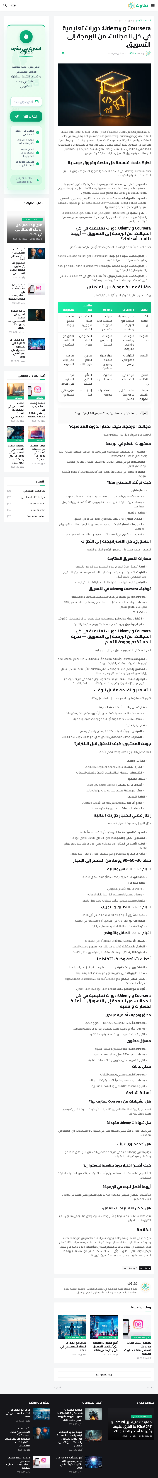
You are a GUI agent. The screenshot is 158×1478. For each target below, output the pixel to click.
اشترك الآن (26, 117)
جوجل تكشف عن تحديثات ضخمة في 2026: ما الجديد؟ (37, 453)
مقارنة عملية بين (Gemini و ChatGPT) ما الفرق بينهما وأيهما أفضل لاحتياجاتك (69, 1415)
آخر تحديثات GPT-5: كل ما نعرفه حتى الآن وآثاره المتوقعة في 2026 (69, 1463)
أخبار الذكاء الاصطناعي (26, 492)
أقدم (58, 1387)
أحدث (149, 1387)
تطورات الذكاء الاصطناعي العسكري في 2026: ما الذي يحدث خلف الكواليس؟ (16, 455)
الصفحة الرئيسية (143, 20)
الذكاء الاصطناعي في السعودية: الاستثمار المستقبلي (16, 410)
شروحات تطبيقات (123, 20)
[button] (153, 6)
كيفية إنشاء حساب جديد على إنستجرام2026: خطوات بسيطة (137, 1348)
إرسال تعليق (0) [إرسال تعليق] (104, 1374)
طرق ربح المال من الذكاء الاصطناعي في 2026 (73, 1346)
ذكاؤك (132, 1283)
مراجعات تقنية (26, 511)
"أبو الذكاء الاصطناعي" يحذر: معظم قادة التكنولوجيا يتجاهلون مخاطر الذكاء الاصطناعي (17, 262)
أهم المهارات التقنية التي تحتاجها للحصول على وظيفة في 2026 (105, 1346)
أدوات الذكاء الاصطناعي (26, 498)
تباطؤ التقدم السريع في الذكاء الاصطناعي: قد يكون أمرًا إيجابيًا (16, 320)
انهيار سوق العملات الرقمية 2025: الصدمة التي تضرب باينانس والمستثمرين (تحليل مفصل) (69, 1438)
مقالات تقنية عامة (26, 517)
